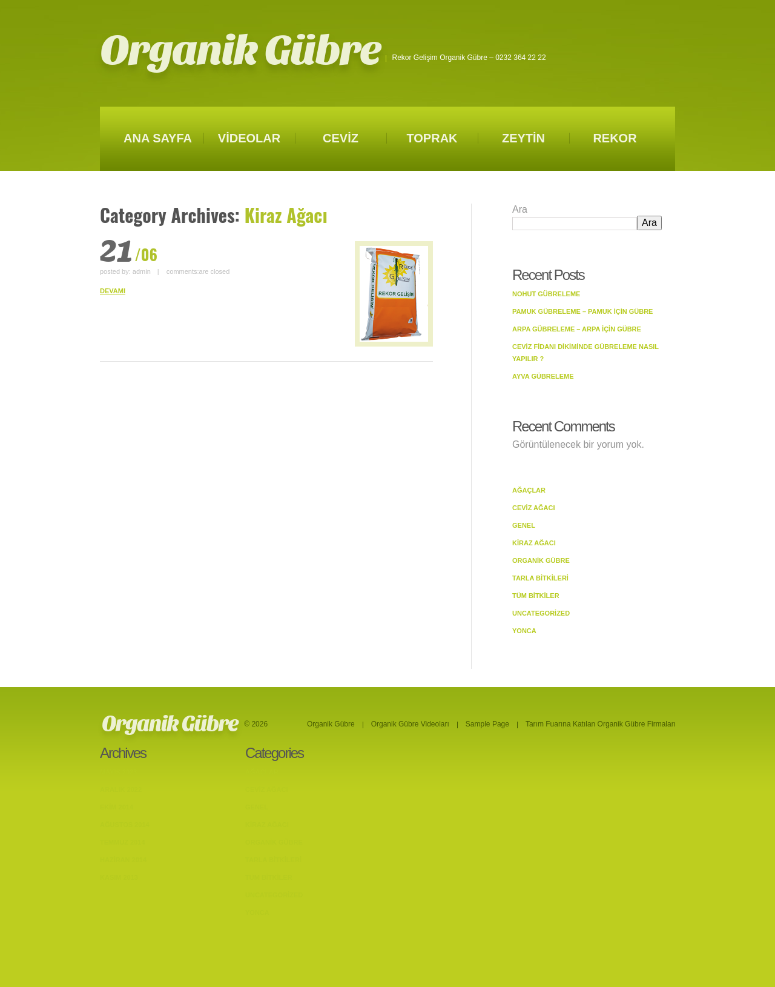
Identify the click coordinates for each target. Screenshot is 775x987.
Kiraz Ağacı (534, 543)
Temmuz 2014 (122, 842)
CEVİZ (340, 138)
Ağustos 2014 (125, 824)
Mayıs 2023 (118, 772)
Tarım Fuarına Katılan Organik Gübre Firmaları (601, 724)
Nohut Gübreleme (546, 293)
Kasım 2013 (119, 877)
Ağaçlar (529, 490)
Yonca (524, 630)
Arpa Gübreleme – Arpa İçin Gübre (576, 329)
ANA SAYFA (158, 138)
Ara (519, 209)
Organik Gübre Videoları (410, 724)
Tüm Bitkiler (535, 595)
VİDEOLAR (249, 138)
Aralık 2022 (121, 789)
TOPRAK (431, 138)
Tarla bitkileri (540, 578)
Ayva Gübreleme (543, 376)
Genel (523, 525)
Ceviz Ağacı (533, 507)
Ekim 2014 (116, 807)
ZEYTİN (523, 138)
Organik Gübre (240, 50)
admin (142, 271)
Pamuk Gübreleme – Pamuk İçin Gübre (582, 311)
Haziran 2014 (123, 859)
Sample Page (487, 724)
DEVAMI (112, 290)
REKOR (614, 138)
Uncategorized (541, 613)
